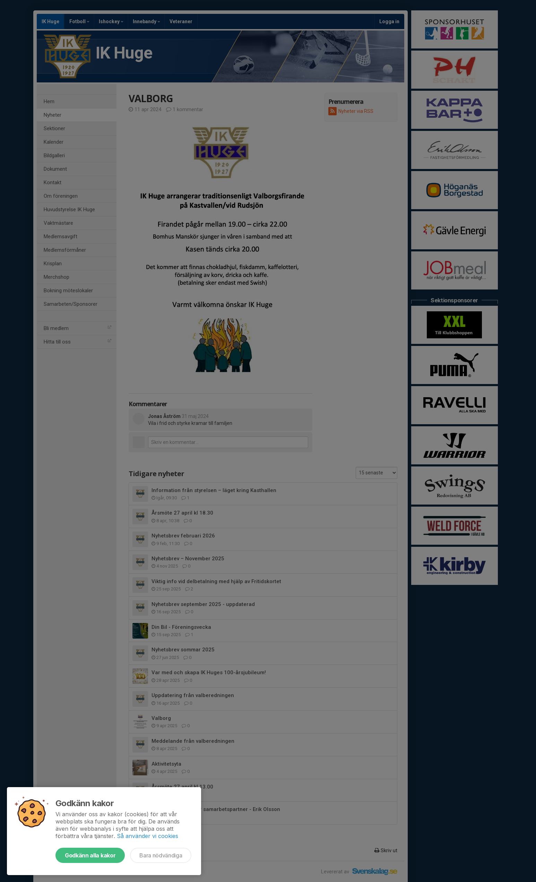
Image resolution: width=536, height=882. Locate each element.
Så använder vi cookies (147, 835)
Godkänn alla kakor (90, 855)
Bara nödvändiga (160, 855)
